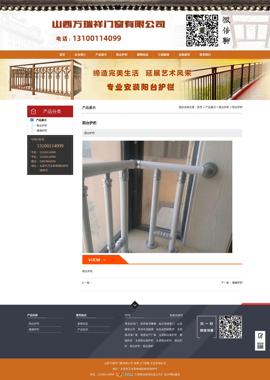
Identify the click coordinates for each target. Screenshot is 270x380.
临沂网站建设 (172, 374)
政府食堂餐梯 (148, 323)
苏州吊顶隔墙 (146, 329)
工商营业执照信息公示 (139, 374)
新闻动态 (142, 54)
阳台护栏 (122, 54)
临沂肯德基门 (167, 323)
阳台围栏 (148, 346)
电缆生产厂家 (148, 334)
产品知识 (83, 329)
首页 (62, 54)
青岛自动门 (131, 323)
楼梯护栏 (237, 282)
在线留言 (184, 54)
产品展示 (101, 54)
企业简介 (80, 54)
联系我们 (205, 54)
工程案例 (163, 54)
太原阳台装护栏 (168, 334)
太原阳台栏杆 (164, 340)
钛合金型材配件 (165, 329)
